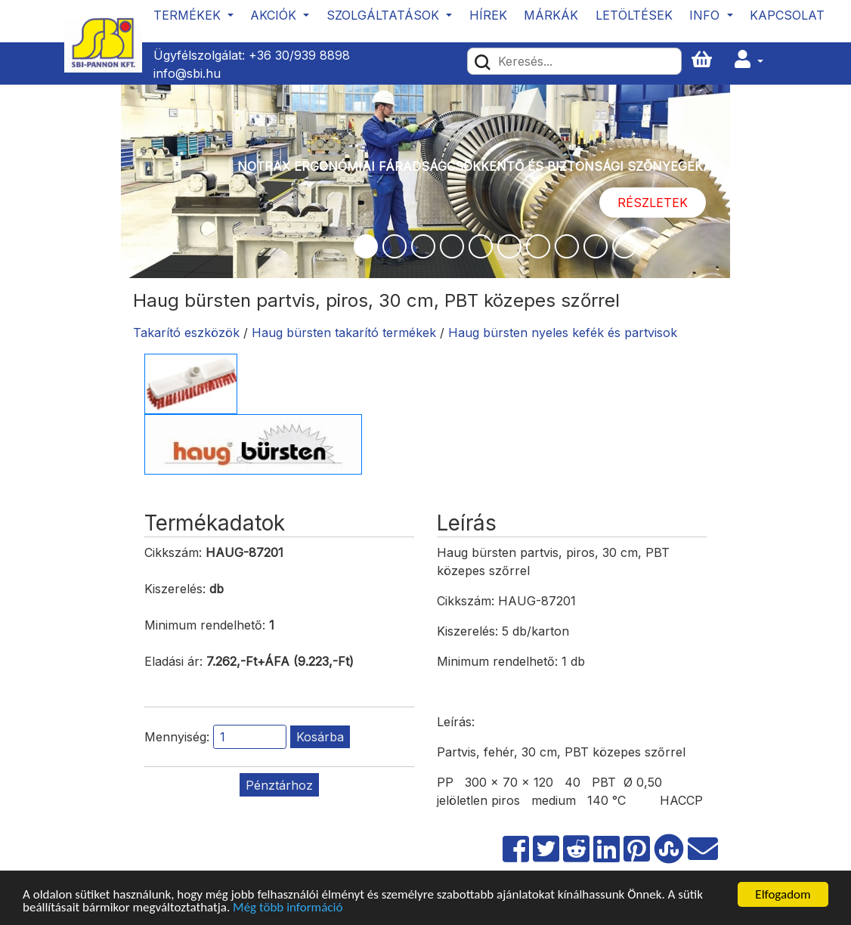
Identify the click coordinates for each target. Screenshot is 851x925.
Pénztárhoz (279, 785)
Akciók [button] (275, 15)
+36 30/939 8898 (299, 55)
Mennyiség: (176, 736)
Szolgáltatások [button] (384, 15)
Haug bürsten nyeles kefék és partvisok (562, 332)
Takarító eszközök (186, 332)
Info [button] (706, 15)
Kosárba (320, 736)
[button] (749, 60)
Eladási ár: (173, 661)
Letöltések (634, 15)
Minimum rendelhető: (204, 625)
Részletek (652, 202)
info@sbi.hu (187, 73)
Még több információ (287, 908)
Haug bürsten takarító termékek (344, 332)
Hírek (488, 15)
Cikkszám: (173, 552)
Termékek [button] (188, 15)
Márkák (551, 15)
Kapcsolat (787, 15)
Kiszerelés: (175, 588)
